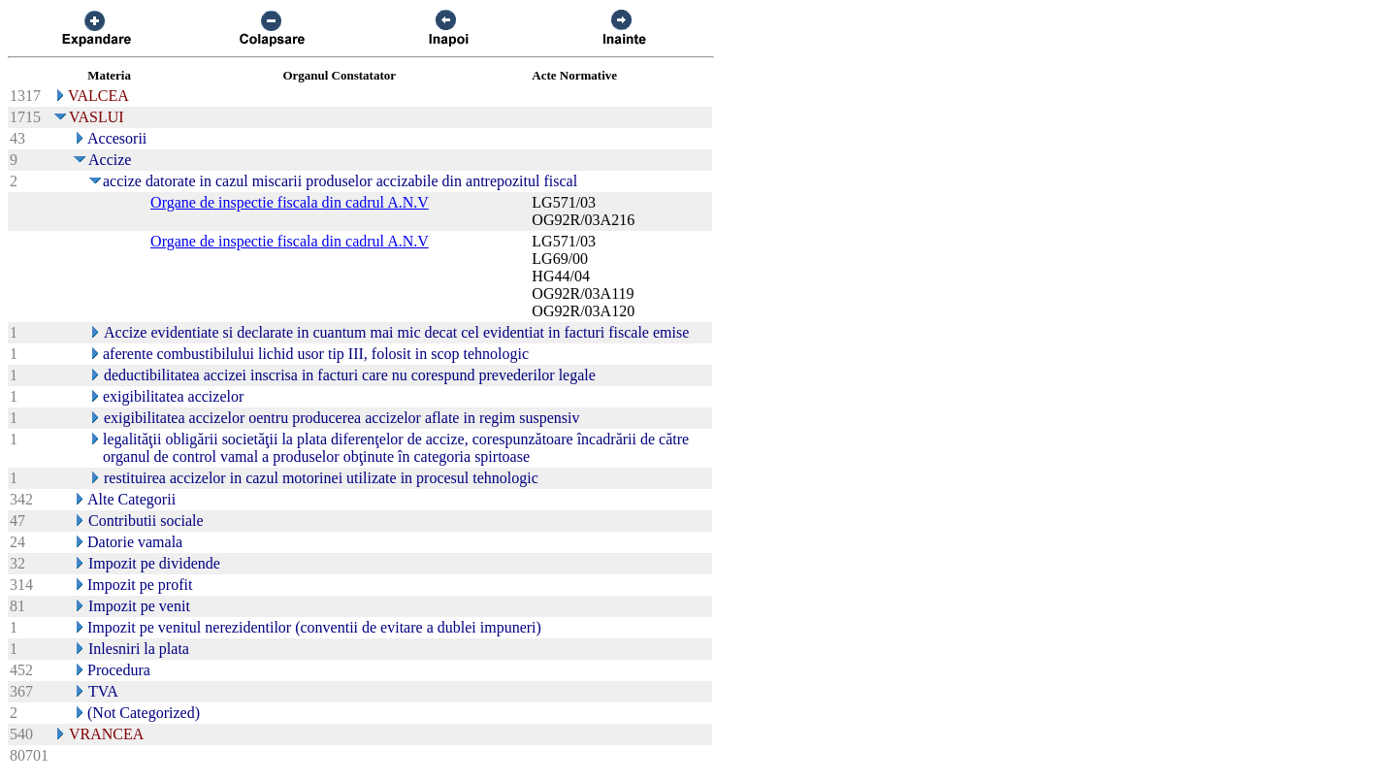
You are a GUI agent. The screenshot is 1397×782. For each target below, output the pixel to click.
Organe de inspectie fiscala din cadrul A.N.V (289, 202)
